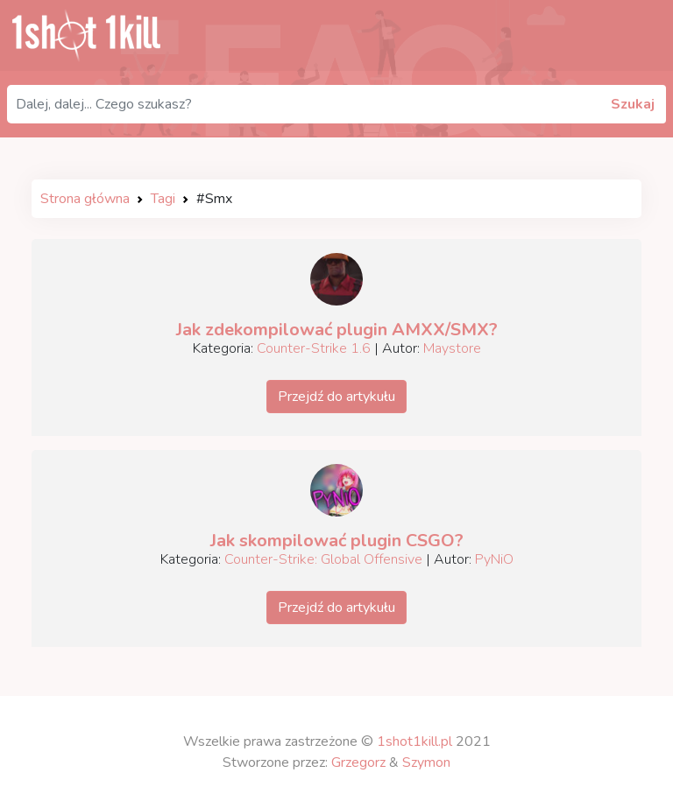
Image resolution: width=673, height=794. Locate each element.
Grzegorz (358, 762)
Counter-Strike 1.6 (314, 348)
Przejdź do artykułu (336, 396)
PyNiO (494, 559)
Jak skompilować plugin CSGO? (337, 540)
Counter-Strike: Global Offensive (323, 559)
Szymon (426, 762)
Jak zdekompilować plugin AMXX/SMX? (337, 329)
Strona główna (85, 198)
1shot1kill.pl (414, 741)
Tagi (163, 198)
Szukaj (633, 104)
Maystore (452, 348)
